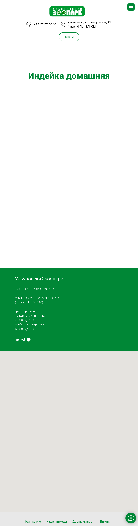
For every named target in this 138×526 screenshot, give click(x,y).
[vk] (17, 340)
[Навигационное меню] (131, 7)
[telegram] (23, 340)
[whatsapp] (28, 340)
